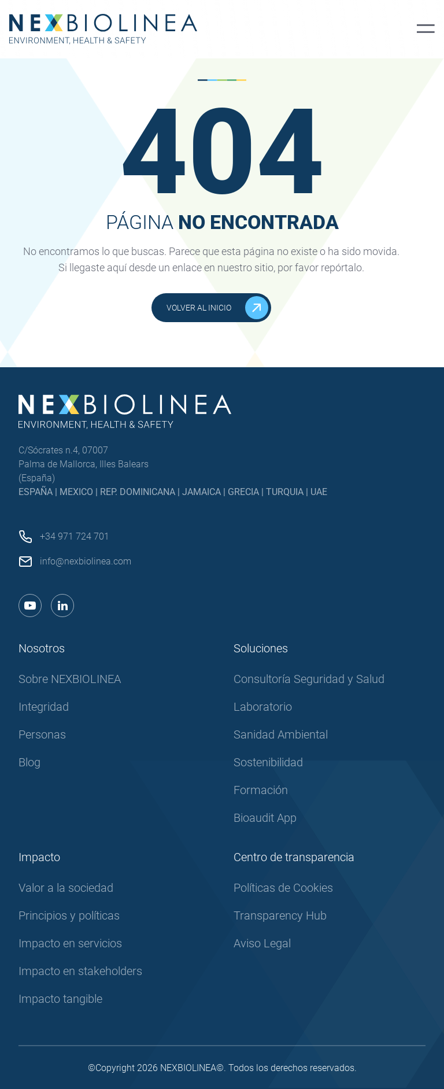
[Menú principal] (426, 29)
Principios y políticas (69, 915)
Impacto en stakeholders (80, 971)
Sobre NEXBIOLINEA (69, 679)
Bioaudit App (265, 818)
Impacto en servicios (70, 943)
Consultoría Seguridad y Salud (309, 679)
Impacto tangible (60, 999)
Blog (29, 762)
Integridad (43, 707)
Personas (42, 734)
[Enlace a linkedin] (62, 605)
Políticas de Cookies (283, 888)
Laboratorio (263, 707)
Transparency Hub (280, 915)
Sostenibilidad (268, 762)
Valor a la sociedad (65, 888)
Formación (261, 790)
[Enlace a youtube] (30, 605)
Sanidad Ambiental (281, 734)
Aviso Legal (262, 943)
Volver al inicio (217, 307)
